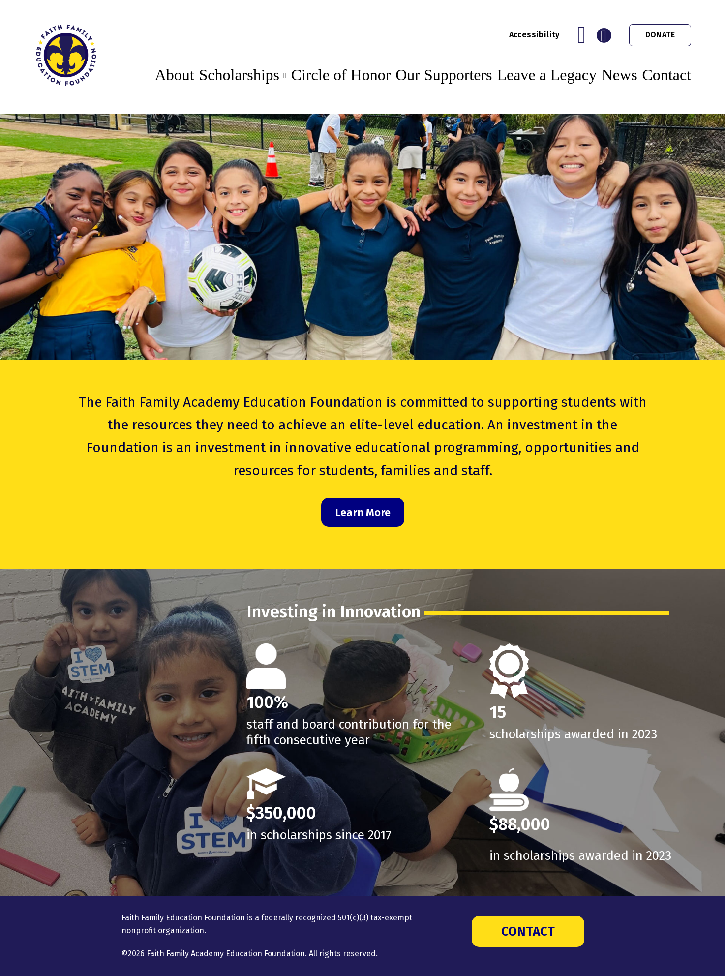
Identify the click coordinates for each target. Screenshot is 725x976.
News (619, 75)
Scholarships (239, 75)
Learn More (363, 512)
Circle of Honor (341, 75)
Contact (666, 75)
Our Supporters (443, 75)
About (174, 75)
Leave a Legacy (547, 75)
